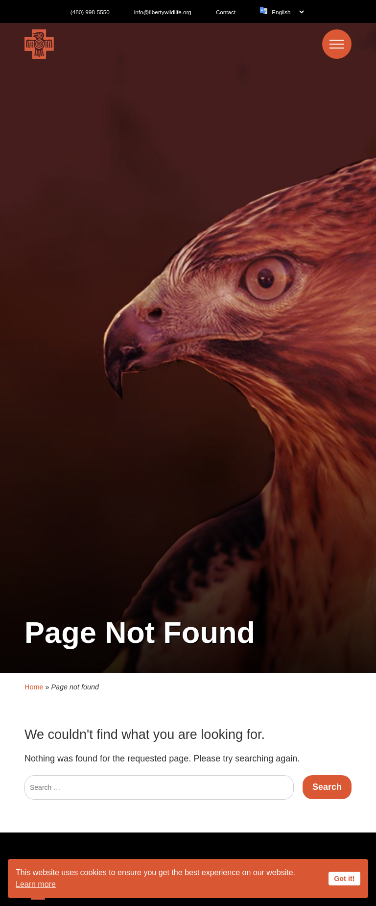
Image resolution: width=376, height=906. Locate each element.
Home (33, 669)
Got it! (344, 878)
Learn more (36, 884)
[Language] (288, 12)
